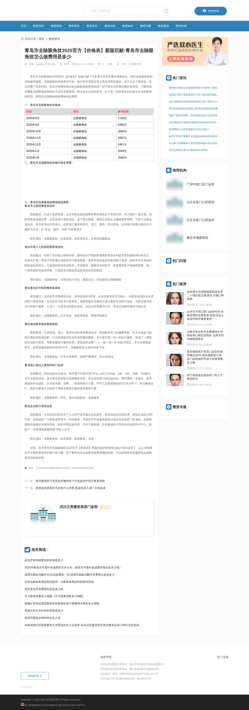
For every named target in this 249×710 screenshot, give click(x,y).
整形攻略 (145, 25)
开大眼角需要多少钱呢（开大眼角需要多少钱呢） (55, 596)
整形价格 (181, 25)
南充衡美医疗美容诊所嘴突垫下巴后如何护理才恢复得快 (70, 480)
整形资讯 (92, 25)
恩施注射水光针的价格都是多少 (44, 610)
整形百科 (38, 25)
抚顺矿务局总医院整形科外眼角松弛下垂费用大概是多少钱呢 (62, 603)
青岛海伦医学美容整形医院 (41, 324)
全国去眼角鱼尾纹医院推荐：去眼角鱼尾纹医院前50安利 (59, 581)
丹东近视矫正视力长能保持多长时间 (188, 150)
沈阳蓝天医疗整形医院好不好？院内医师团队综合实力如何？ (196, 94)
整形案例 (163, 25)
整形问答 (110, 25)
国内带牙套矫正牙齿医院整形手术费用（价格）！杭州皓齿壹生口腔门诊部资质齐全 (196, 87)
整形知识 (127, 25)
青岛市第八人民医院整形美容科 (44, 246)
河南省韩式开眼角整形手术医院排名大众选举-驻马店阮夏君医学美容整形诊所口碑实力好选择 (82, 625)
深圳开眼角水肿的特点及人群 (43, 617)
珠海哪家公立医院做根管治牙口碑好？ (189, 129)
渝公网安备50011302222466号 (40, 705)
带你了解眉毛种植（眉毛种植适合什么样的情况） (195, 115)
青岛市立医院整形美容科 (40, 205)
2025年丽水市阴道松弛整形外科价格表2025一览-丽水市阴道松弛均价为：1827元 (196, 122)
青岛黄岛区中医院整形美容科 (43, 287)
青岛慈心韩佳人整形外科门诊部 (44, 365)
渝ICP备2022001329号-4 (71, 705)
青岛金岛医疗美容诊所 (38, 406)
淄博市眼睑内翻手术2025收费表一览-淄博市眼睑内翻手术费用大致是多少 (70, 574)
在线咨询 (34, 676)
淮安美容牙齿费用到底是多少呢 (44, 589)
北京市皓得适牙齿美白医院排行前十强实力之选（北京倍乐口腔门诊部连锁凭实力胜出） (196, 101)
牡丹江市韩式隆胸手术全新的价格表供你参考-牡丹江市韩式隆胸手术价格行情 (196, 136)
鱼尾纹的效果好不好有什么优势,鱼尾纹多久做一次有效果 (70, 488)
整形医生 (74, 25)
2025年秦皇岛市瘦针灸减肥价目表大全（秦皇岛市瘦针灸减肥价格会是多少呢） (73, 567)
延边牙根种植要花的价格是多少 (44, 560)
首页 (23, 25)
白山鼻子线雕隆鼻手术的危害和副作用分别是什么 (195, 143)
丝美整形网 (52, 699)
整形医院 (56, 25)
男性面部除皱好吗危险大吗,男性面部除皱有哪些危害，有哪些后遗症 (196, 108)
